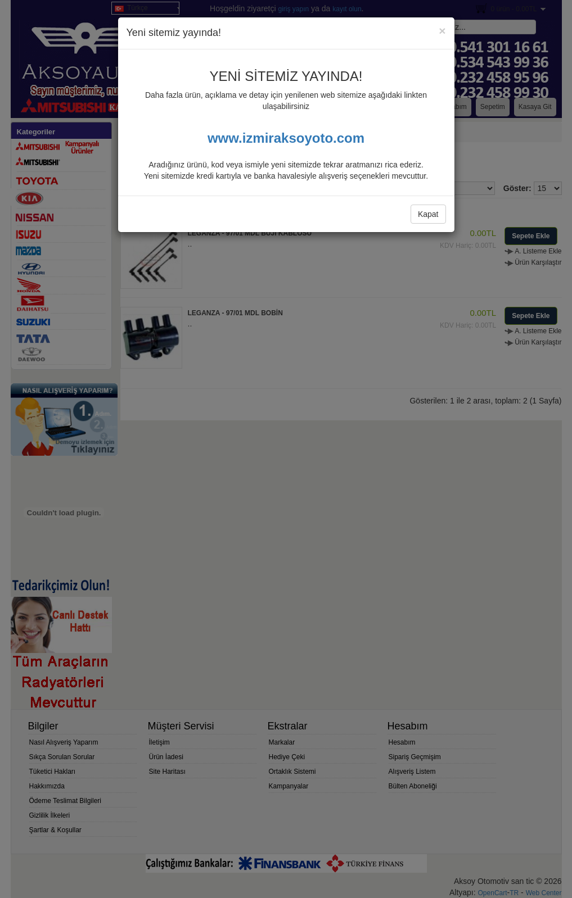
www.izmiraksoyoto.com (286, 138)
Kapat (428, 214)
